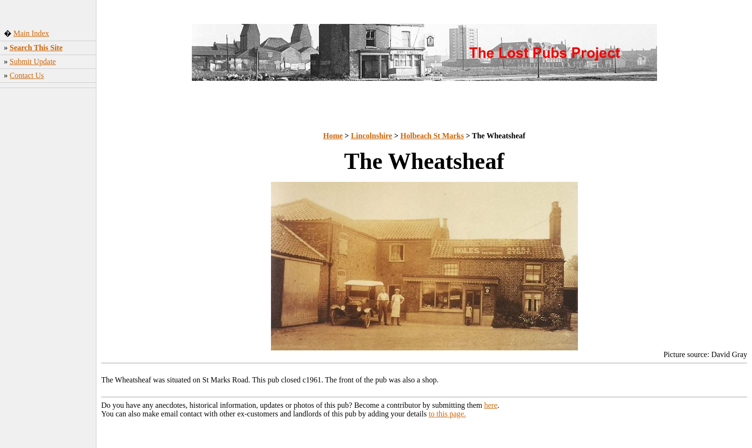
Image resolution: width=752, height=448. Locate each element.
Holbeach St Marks (432, 136)
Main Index (31, 33)
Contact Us (27, 75)
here (491, 405)
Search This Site (36, 48)
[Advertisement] (48, 241)
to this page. (447, 414)
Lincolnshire (371, 136)
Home (333, 136)
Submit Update (33, 61)
